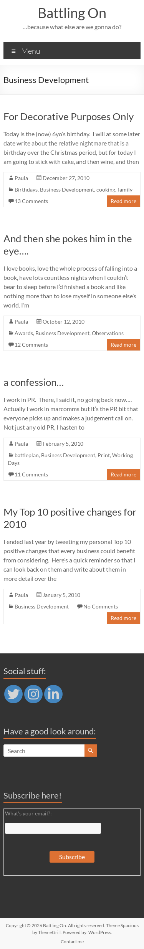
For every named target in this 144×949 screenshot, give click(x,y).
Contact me (72, 941)
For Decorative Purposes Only (68, 116)
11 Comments (31, 474)
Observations (108, 333)
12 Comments (31, 344)
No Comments (100, 606)
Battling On (72, 12)
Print (104, 455)
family (125, 189)
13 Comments (31, 201)
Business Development (67, 189)
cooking (105, 189)
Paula (21, 178)
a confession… (33, 382)
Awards (24, 333)
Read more (123, 201)
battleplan (27, 455)
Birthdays (26, 189)
